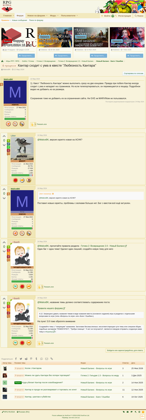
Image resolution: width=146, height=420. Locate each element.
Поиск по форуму (36, 20)
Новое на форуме (36, 15)
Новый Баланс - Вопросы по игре (96, 368)
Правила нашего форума (50, 308)
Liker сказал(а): (46, 194)
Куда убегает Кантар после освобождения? (38, 382)
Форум (20, 15)
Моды (53, 15)
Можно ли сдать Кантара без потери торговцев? (42, 375)
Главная (7, 15)
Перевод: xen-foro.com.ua (71, 417)
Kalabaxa (43, 50)
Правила (5, 20)
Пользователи (68, 15)
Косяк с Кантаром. (28, 368)
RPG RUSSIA (8, 412)
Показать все (42, 124)
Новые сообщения (19, 20)
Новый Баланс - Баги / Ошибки (95, 397)
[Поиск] (139, 15)
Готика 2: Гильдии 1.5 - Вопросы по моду (100, 375)
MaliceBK (7, 69)
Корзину (63, 332)
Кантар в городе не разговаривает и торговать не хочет (45, 389)
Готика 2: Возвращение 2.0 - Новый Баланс (103, 246)
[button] (13, 15)
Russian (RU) (23, 412)
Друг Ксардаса (9, 50)
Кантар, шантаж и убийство (32, 397)
